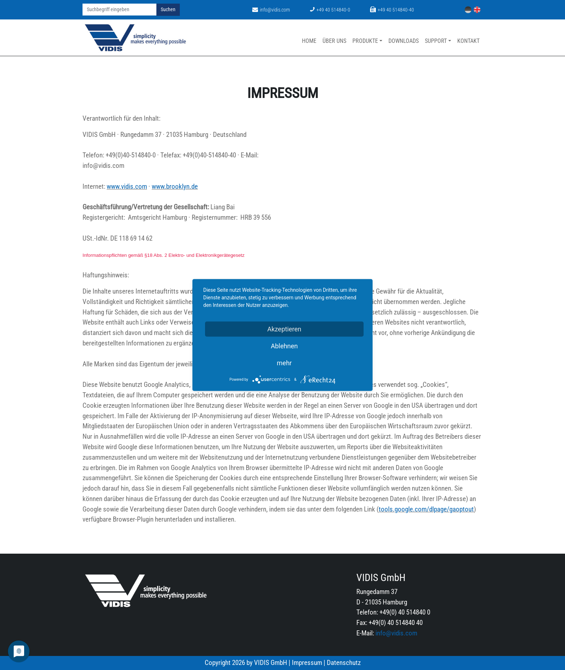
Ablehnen (284, 346)
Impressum (307, 662)
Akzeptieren (284, 329)
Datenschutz (344, 662)
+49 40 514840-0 (330, 10)
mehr (284, 363)
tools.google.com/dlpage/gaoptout (426, 509)
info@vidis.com (271, 10)
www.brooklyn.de (175, 186)
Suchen (168, 9)
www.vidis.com (127, 186)
